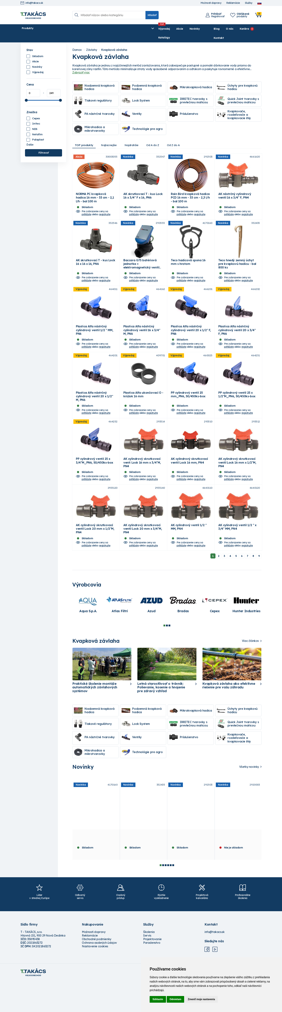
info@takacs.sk (32, 2)
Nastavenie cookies (95, 977)
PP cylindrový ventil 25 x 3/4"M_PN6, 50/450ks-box (94, 485)
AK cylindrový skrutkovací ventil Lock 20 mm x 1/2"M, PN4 (95, 559)
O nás (220, 28)
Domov (77, 41)
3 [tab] (169, 656)
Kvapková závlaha (114, 41)
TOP (85, 136)
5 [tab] (171, 896)
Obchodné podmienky (96, 970)
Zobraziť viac (81, 63)
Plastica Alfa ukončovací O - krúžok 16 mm (143, 412)
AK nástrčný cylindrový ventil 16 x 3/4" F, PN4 (234, 193)
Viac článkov (250, 672)
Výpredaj (75, 28)
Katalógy (123, 28)
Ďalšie (29, 135)
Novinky (106, 28)
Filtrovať (43, 144)
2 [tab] (167, 656)
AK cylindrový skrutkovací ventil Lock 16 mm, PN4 (189, 485)
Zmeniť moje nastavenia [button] (201, 999)
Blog (207, 28)
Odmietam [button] (175, 999)
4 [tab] (168, 896)
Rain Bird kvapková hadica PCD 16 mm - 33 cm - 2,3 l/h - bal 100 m (190, 195)
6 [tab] (173, 896)
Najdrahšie (136, 136)
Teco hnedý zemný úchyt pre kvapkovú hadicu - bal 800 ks (237, 268)
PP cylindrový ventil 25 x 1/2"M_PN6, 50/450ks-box (236, 412)
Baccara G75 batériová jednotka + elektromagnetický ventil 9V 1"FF (141, 270)
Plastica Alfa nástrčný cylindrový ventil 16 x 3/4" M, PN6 (141, 341)
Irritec (36, 114)
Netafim (37, 125)
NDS (34, 120)
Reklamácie (233, 2)
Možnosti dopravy (211, 2)
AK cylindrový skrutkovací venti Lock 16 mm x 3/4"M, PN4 (142, 487)
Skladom (37, 47)
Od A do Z (159, 136)
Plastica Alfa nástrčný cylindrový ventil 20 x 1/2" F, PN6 (191, 341)
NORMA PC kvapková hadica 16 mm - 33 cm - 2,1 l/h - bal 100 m (95, 195)
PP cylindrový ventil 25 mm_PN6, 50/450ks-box (188, 412)
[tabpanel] (88, 635)
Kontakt (256, 28)
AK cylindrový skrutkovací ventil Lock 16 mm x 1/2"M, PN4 (237, 487)
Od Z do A (181, 136)
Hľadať (152, 15)
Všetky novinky (249, 798)
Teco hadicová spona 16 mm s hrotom (188, 266)
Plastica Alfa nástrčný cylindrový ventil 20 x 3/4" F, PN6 (237, 341)
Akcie (90, 28)
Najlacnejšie (112, 136)
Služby (248, 2)
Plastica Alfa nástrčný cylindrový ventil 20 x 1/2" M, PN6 (94, 414)
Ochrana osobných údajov (99, 974)
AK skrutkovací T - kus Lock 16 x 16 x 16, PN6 (95, 266)
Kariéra (235, 28)
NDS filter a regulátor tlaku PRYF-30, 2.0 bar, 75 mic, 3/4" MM (237, 869)
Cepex (36, 109)
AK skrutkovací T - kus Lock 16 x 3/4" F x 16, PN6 (143, 193)
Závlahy (91, 41)
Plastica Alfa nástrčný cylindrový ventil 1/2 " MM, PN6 (94, 341)
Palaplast (38, 130)
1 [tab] (164, 656)
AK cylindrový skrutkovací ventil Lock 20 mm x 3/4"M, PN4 (142, 559)
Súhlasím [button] (158, 999)
